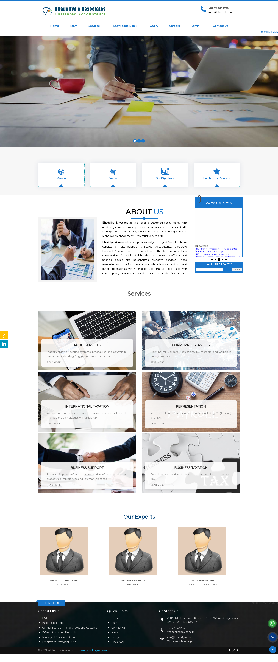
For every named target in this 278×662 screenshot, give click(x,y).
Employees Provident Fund (59, 642)
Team (73, 25)
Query (154, 25)
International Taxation (87, 406)
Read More (54, 362)
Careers (174, 25)
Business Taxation (191, 468)
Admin (196, 25)
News (114, 632)
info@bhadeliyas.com (222, 12)
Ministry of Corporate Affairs (59, 637)
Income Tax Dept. (53, 622)
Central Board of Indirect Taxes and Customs (69, 627)
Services (95, 25)
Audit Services (87, 345)
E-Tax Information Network (59, 632)
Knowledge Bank (126, 25)
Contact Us (220, 25)
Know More (153, 101)
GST (44, 618)
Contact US (118, 627)
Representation (191, 406)
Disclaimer (117, 642)
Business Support (87, 468)
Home (54, 25)
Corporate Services (191, 345)
